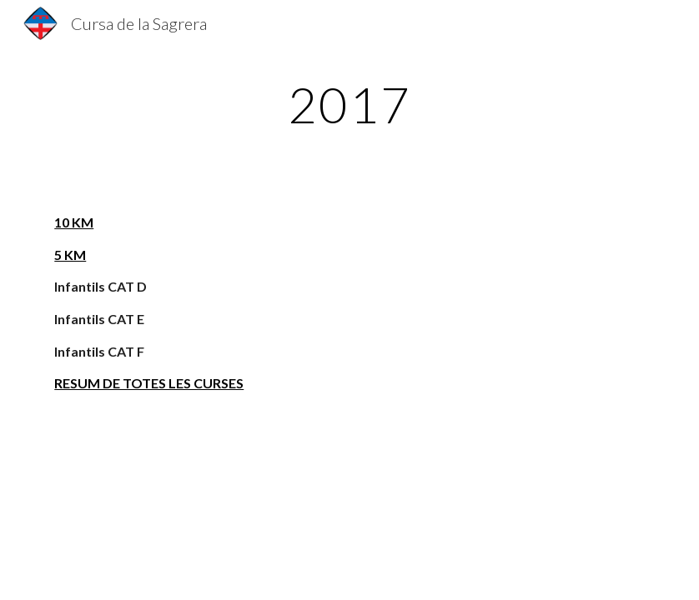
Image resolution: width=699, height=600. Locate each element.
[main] (349, 104)
